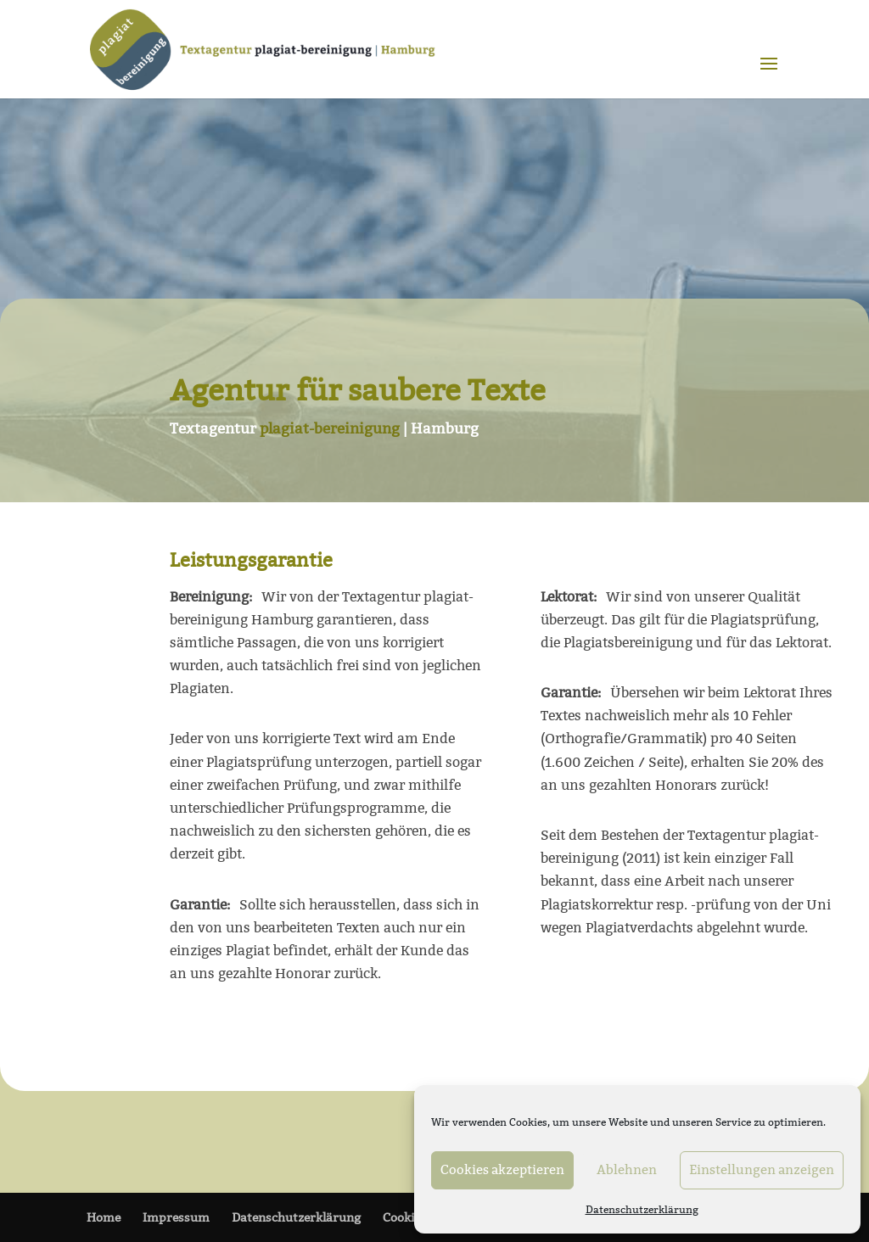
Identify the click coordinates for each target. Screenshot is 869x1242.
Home (104, 1217)
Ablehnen (627, 1169)
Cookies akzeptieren (502, 1169)
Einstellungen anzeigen (761, 1169)
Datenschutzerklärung (642, 1209)
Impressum (176, 1217)
